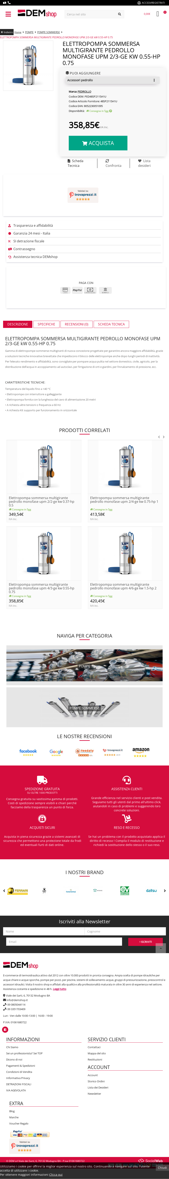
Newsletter (94, 1093)
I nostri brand (84, 872)
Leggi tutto (59, 989)
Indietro (7, 32)
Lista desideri (144, 163)
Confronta (113, 163)
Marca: (73, 91)
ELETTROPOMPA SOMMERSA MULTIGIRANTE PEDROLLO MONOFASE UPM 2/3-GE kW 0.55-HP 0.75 (56, 37)
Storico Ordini (96, 1081)
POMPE (29, 32)
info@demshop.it (17, 1000)
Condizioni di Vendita (19, 1072)
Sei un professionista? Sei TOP (24, 1053)
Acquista (98, 143)
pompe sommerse (84, 708)
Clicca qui (56, 1175)
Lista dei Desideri (98, 1087)
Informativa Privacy (18, 1078)
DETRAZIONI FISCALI (18, 1084)
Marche (14, 1117)
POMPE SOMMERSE (48, 32)
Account (93, 1075)
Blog (12, 1111)
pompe (84, 666)
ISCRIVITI (145, 942)
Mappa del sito (97, 1053)
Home (17, 32)
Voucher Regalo (18, 1123)
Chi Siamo (12, 1047)
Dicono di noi (14, 1059)
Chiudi (162, 1168)
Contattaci (94, 1047)
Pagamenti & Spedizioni (20, 1065)
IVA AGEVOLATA (16, 1090)
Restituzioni (95, 1059)
